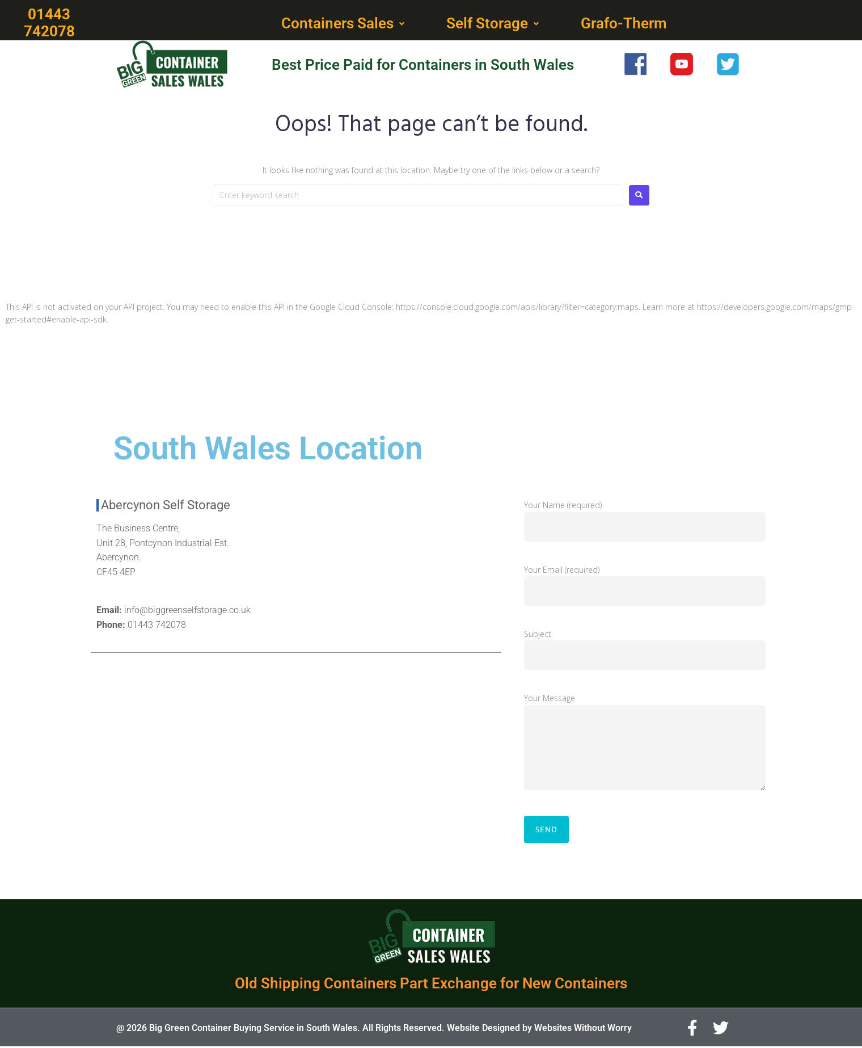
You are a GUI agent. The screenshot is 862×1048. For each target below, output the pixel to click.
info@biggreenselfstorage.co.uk (187, 611)
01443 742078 (157, 626)
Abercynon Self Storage (165, 506)
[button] (344, 24)
